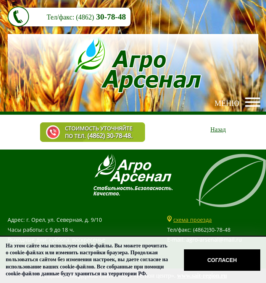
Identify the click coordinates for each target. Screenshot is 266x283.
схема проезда (192, 219)
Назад (218, 129)
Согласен (222, 260)
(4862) (85, 17)
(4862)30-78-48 (212, 229)
